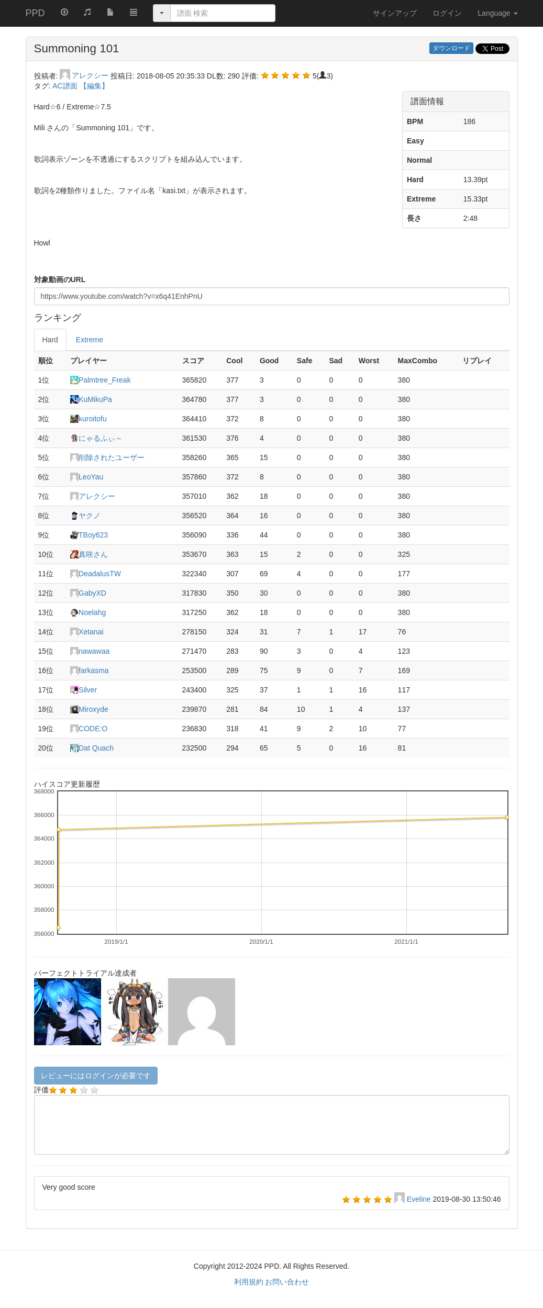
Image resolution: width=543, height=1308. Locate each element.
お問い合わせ (287, 1282)
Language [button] (497, 13)
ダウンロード (451, 48)
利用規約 (248, 1282)
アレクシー (85, 75)
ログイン (447, 13)
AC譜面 (65, 86)
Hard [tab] (50, 340)
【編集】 (94, 86)
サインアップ (395, 13)
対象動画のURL (60, 279)
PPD (35, 13)
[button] (133, 11)
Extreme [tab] (89, 340)
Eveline (420, 1199)
